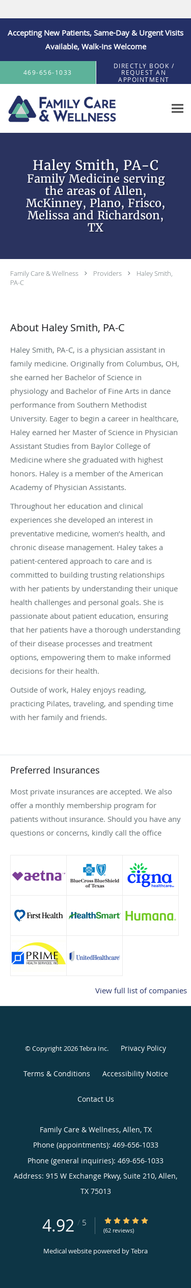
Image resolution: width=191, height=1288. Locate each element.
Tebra (139, 1250)
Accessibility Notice (135, 1073)
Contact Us (95, 1099)
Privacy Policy (143, 1048)
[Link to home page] (81, 108)
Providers (107, 273)
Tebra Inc (93, 1048)
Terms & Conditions (56, 1073)
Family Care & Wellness (44, 273)
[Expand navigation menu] (177, 108)
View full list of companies (141, 990)
